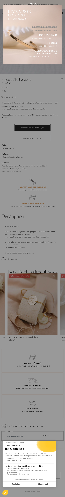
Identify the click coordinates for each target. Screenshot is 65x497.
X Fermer (32, 3)
